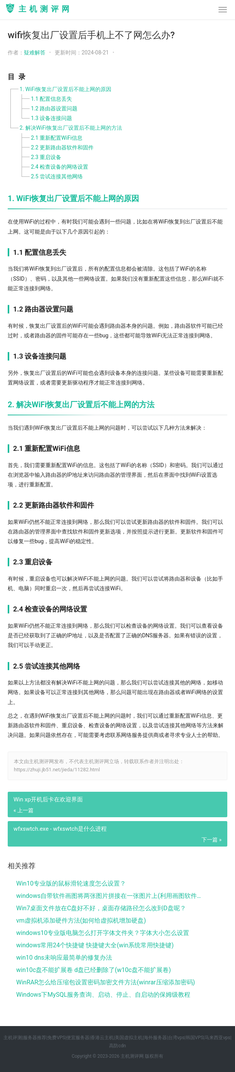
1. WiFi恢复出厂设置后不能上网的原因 (65, 89)
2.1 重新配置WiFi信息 (56, 138)
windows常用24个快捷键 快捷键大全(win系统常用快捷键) (95, 945)
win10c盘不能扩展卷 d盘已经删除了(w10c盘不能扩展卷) (93, 970)
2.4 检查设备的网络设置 (59, 167)
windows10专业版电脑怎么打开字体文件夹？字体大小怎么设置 (102, 933)
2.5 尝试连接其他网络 (57, 176)
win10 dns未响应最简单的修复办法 (64, 957)
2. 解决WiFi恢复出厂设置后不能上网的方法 (71, 128)
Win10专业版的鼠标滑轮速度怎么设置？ (71, 883)
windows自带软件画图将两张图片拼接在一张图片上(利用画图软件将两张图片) (111, 895)
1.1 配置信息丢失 (51, 99)
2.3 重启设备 (46, 157)
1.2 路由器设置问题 (54, 108)
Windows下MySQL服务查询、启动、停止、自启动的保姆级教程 (103, 994)
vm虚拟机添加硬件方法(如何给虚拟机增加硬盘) (81, 920)
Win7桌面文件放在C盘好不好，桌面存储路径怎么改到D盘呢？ (101, 908)
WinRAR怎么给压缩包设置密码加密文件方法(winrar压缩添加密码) (105, 982)
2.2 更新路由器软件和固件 (62, 147)
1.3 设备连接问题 (51, 118)
